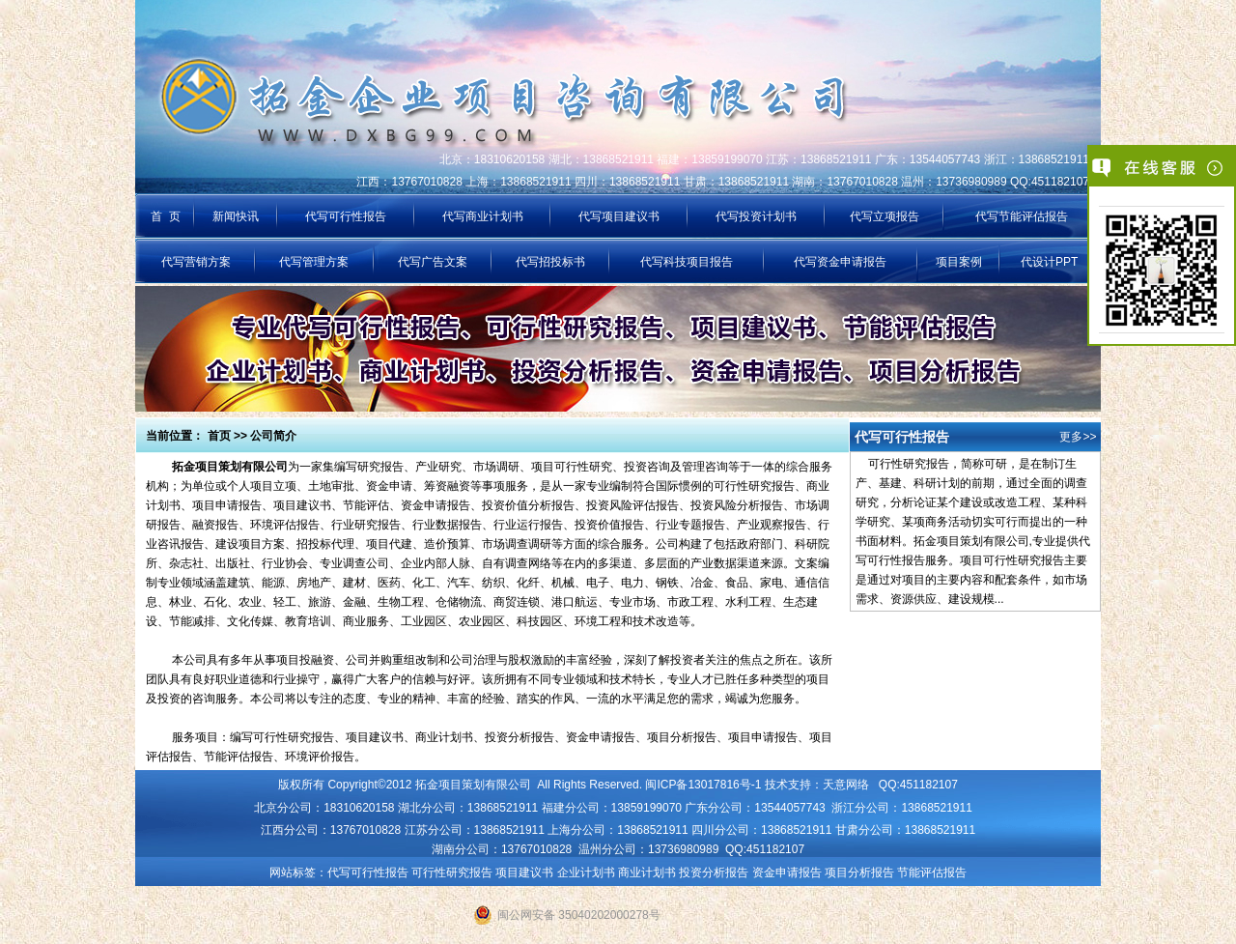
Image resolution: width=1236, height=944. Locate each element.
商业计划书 (647, 872)
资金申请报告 (787, 872)
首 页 (166, 216)
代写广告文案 (432, 262)
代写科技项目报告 (686, 262)
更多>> (1077, 436)
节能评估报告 (932, 872)
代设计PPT (1049, 262)
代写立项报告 (884, 216)
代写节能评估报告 (1021, 216)
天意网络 (846, 784)
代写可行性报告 (345, 216)
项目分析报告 (859, 872)
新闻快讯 (235, 216)
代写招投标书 (550, 262)
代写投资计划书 (756, 216)
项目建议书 (524, 872)
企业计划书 (586, 872)
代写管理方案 (314, 262)
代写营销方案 (196, 262)
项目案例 (959, 262)
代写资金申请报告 (840, 262)
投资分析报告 (713, 872)
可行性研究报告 (451, 872)
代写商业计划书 (482, 216)
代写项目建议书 (619, 216)
